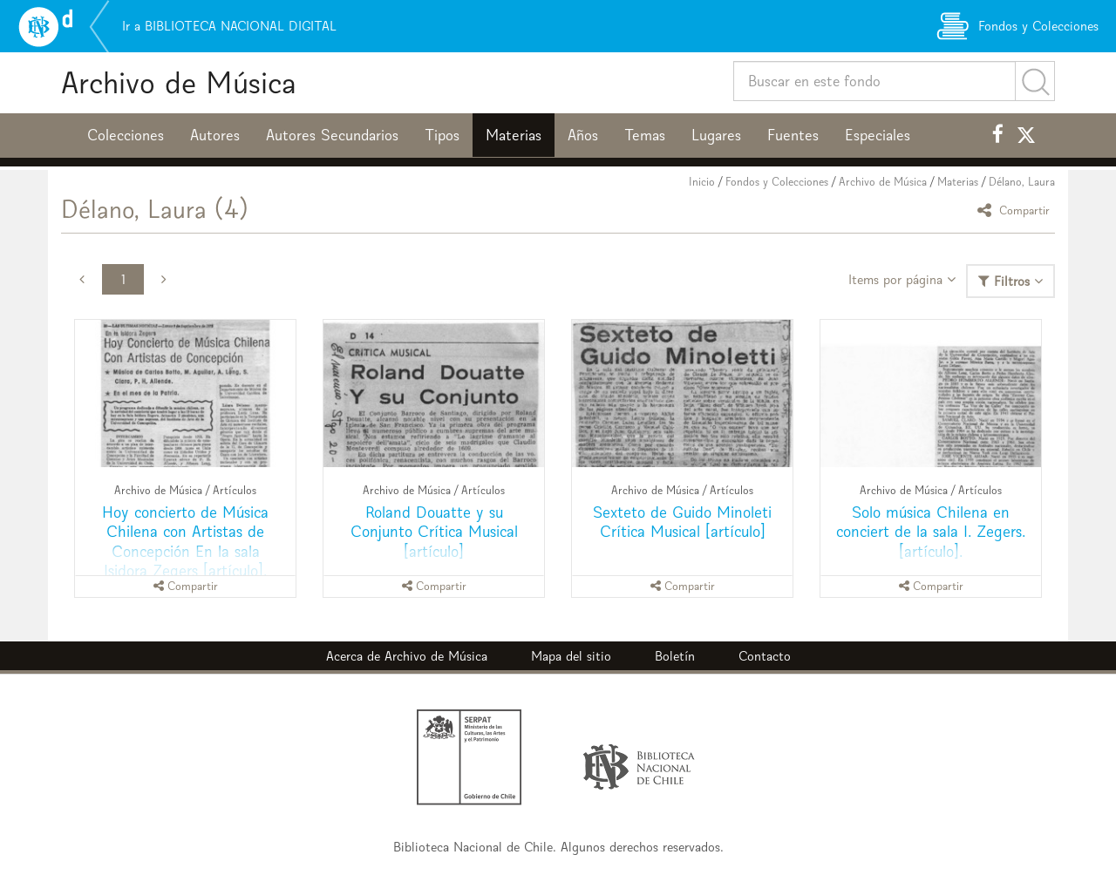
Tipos (442, 135)
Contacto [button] (764, 656)
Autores (215, 135)
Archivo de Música (178, 82)
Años (583, 135)
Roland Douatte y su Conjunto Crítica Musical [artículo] (434, 531)
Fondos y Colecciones (776, 181)
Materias (513, 135)
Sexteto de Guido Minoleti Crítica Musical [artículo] (682, 521)
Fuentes (793, 135)
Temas (644, 135)
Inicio (702, 181)
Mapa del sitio (571, 656)
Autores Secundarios (332, 135)
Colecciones (125, 135)
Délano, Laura (1022, 181)
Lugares (716, 135)
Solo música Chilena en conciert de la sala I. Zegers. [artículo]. (930, 531)
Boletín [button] (675, 656)
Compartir (1016, 209)
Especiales (877, 135)
